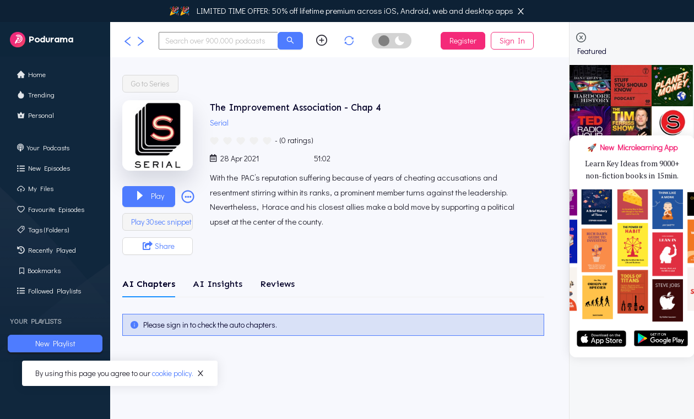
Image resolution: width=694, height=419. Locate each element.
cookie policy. (172, 373)
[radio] (214, 139)
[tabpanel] (333, 325)
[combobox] (219, 41)
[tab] (148, 284)
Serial (221, 122)
